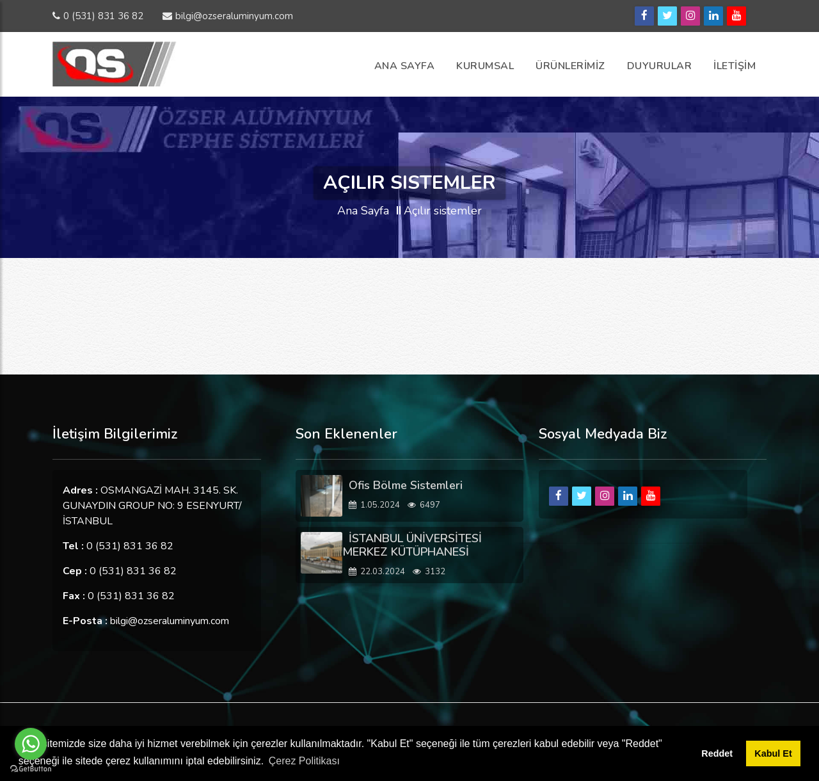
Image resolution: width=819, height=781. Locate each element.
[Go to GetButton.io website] (30, 768)
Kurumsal (485, 66)
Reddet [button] (717, 753)
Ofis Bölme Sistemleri (406, 485)
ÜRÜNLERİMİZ (570, 66)
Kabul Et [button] (772, 753)
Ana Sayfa (404, 66)
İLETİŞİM (734, 66)
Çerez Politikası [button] (304, 760)
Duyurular (659, 66)
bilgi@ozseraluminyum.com (228, 16)
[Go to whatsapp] (31, 744)
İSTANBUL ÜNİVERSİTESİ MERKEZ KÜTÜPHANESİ (412, 545)
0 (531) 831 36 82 (97, 16)
